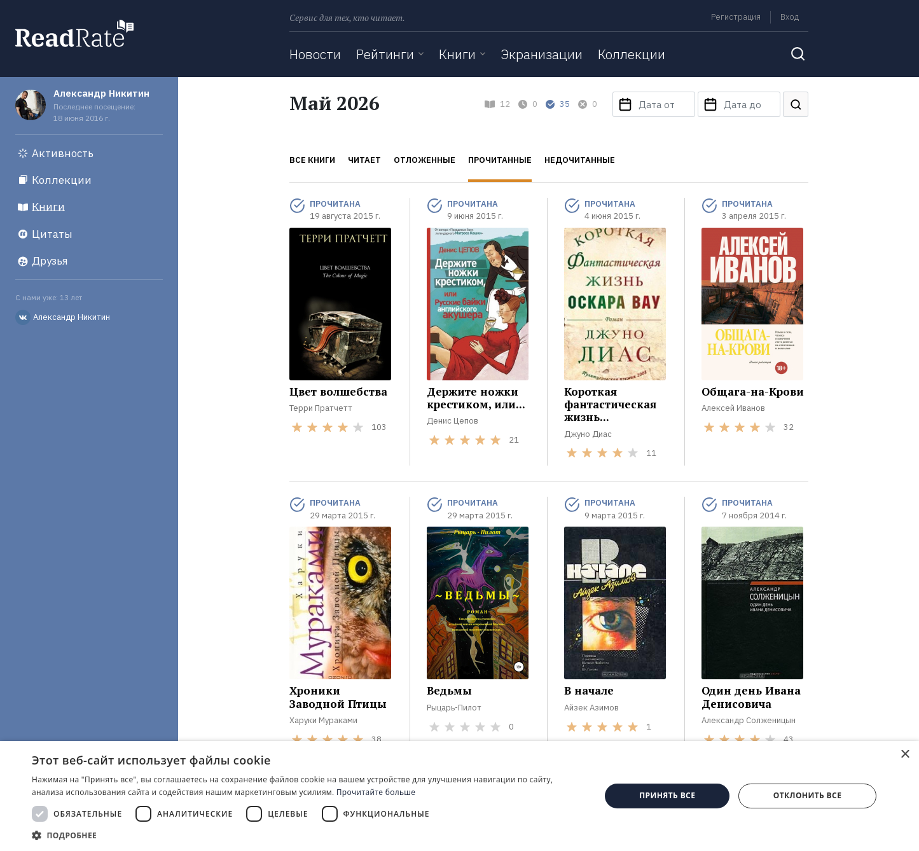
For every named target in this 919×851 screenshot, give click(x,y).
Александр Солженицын (748, 720)
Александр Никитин (101, 93)
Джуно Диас (588, 434)
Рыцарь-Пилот (454, 707)
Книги (457, 54)
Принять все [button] (667, 795)
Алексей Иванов (733, 408)
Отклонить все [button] (807, 795)
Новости (315, 54)
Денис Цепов (452, 420)
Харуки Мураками (323, 720)
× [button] (904, 754)
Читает (364, 160)
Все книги (312, 160)
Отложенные (424, 160)
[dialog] (459, 796)
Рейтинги (385, 54)
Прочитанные (500, 160)
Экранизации (542, 54)
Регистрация (736, 16)
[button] (308, 835)
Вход (789, 16)
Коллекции (631, 54)
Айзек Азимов (591, 707)
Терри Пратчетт (320, 408)
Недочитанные (579, 160)
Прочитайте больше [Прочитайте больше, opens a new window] (375, 792)
